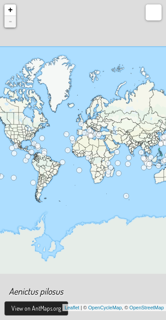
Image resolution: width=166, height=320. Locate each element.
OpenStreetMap (146, 307)
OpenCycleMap (105, 307)
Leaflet (72, 307)
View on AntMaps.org (36, 308)
